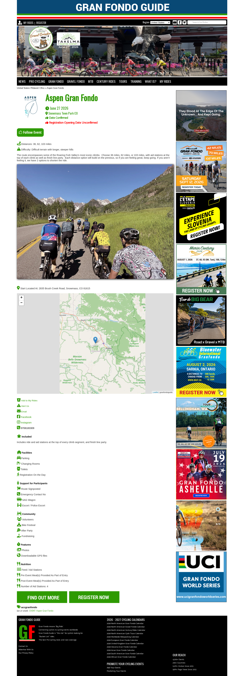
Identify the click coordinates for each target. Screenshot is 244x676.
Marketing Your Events (116, 671)
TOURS (123, 81)
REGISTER (41, 23)
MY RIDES (28, 23)
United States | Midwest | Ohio (30, 88)
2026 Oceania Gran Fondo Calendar (122, 647)
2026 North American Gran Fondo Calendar (125, 623)
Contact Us (23, 646)
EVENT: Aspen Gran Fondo (41, 611)
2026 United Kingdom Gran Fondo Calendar (125, 643)
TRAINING (136, 81)
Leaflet (155, 392)
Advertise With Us (26, 649)
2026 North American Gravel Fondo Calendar (126, 626)
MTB (90, 81)
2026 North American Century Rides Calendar (126, 630)
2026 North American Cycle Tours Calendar (125, 633)
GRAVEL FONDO (76, 81)
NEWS (22, 81)
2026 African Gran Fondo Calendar (121, 657)
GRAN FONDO (56, 81)
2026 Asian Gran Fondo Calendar (121, 650)
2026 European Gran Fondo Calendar (122, 640)
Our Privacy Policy (26, 653)
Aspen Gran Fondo (55, 88)
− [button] (21, 303)
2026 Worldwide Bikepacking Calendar (123, 636)
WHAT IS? (150, 81)
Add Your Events (114, 667)
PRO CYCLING (37, 81)
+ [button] (21, 297)
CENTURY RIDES (106, 81)
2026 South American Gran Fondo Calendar (125, 653)
